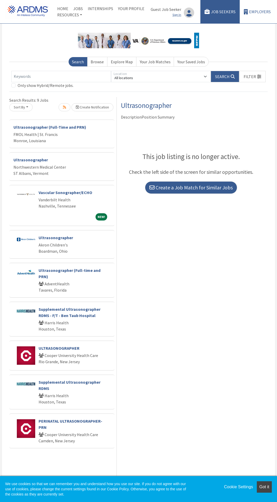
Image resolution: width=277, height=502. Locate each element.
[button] (252, 76)
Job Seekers (220, 12)
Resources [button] (68, 14)
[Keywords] (61, 76)
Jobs (78, 8)
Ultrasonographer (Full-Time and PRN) (49, 127)
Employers (257, 12)
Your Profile (131, 8)
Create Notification (92, 107)
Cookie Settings (238, 487)
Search (78, 61)
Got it (264, 487)
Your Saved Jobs (191, 61)
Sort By (19, 107)
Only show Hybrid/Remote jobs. (46, 85)
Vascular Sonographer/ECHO (65, 192)
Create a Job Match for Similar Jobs (191, 187)
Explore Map (122, 61)
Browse (97, 61)
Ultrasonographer (30, 159)
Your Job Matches (155, 61)
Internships (100, 8)
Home (62, 8)
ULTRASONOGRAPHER (59, 348)
